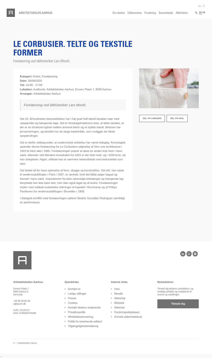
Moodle (118, 293)
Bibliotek (119, 303)
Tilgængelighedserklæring (83, 326)
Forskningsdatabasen (127, 312)
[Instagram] (189, 253)
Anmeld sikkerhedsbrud (128, 316)
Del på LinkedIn (152, 118)
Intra (117, 289)
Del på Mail (177, 118)
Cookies (73, 303)
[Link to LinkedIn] (200, 5)
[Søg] (196, 13)
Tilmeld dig (178, 303)
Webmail (119, 307)
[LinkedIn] (182, 253)
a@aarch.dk (19, 304)
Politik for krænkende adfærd (85, 321)
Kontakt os (74, 289)
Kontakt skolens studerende (84, 307)
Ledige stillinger (77, 293)
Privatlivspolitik (76, 312)
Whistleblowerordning (80, 316)
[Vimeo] (195, 253)
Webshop (119, 298)
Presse (72, 298)
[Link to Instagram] (204, 5)
